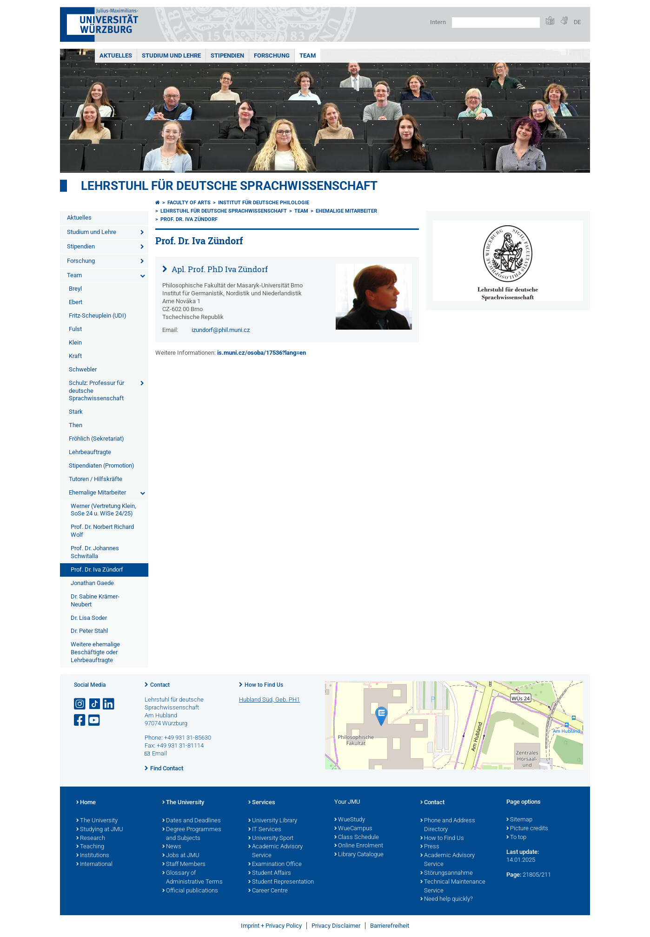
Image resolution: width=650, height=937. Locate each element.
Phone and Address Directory (447, 825)
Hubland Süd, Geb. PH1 (269, 699)
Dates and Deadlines (191, 821)
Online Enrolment (358, 846)
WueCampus (353, 829)
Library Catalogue (359, 855)
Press (429, 847)
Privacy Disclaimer (336, 925)
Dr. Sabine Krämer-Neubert (95, 600)
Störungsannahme (446, 873)
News (171, 847)
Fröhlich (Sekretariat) (96, 438)
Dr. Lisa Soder (89, 617)
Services (261, 803)
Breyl (75, 288)
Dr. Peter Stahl (89, 630)
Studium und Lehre (171, 55)
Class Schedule (356, 837)
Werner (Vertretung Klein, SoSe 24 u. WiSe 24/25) (103, 509)
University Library (272, 821)
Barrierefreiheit (389, 925)
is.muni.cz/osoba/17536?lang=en (261, 352)
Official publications (190, 891)
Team (307, 55)
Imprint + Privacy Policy (271, 925)
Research (90, 838)
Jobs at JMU (180, 856)
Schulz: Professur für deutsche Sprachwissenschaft (96, 390)
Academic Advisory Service (275, 851)
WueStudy (349, 820)
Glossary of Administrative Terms (192, 877)
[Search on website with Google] (496, 22)
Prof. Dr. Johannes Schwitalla (95, 552)
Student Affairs (269, 873)
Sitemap (519, 820)
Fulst (75, 328)
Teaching (90, 847)
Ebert (75, 302)
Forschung (272, 55)
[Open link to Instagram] (80, 704)
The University (97, 821)
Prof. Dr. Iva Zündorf (97, 569)
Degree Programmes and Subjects (191, 834)
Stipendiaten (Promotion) (101, 465)
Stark (76, 411)
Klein (75, 342)
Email (159, 753)
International (94, 864)
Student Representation (281, 882)
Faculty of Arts (189, 203)
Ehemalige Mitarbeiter (97, 492)
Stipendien (227, 55)
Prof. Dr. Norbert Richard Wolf (102, 530)
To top (516, 837)
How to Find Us (264, 685)
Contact (160, 685)
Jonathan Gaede (92, 582)
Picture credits (527, 829)
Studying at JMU (99, 830)
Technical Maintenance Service (452, 886)
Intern (438, 22)
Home (86, 803)
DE (577, 22)
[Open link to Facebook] (80, 720)
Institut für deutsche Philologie (263, 203)
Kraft (75, 355)
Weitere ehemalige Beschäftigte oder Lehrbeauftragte (95, 652)
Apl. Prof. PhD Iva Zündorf (219, 269)
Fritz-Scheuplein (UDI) (97, 315)
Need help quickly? (446, 899)
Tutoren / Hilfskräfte (95, 478)
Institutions (92, 856)
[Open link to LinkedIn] (109, 704)
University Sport (270, 838)
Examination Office (275, 864)
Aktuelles (115, 55)
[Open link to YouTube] (94, 720)
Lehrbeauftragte (90, 452)
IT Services (264, 830)
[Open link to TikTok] (94, 704)
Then (75, 425)
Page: (513, 874)
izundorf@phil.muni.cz (221, 329)
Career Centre (268, 891)
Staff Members (184, 864)
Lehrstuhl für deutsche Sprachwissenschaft (229, 186)
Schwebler (83, 369)
